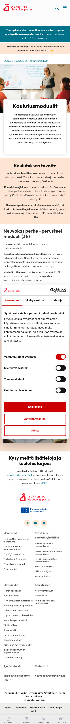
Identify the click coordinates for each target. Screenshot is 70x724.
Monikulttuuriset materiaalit (18, 600)
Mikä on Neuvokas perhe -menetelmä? (17, 540)
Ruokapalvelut (42, 576)
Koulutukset (20, 60)
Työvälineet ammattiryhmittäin (47, 535)
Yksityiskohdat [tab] (35, 300)
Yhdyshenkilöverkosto (14, 559)
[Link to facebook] (36, 523)
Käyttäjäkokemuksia (14, 554)
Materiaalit (10, 585)
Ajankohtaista (12, 666)
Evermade (40, 699)
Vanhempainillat (12, 639)
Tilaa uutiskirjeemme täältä (16, 678)
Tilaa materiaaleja (13, 657)
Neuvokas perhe (37, 707)
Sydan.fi (9, 707)
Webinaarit (41, 595)
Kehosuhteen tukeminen (15, 610)
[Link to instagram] (27, 523)
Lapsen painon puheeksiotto (18, 615)
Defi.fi (33, 711)
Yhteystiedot (10, 568)
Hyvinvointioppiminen (14, 635)
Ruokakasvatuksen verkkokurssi (45, 602)
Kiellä (35, 430)
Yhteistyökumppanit (14, 564)
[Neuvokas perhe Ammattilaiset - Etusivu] (35, 497)
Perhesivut (41, 666)
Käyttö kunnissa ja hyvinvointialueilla (12, 548)
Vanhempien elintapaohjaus (18, 605)
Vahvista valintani (35, 418)
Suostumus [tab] (12, 300)
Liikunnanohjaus (43, 571)
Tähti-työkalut (10, 625)
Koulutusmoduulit (44, 590)
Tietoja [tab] (58, 300)
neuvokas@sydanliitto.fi (20, 475)
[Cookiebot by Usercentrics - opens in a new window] (50, 290)
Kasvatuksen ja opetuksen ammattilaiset (48, 552)
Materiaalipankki (12, 590)
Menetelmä (10, 533)
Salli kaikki (35, 406)
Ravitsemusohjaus (44, 566)
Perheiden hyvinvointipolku (17, 644)
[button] (56, 9)
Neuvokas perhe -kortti (15, 620)
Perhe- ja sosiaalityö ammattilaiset (46, 560)
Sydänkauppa (55, 707)
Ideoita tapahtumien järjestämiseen (14, 651)
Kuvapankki (9, 630)
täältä (44, 483)
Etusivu (7, 60)
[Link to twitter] (44, 523)
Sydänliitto (21, 707)
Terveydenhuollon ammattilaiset (44, 545)
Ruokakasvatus (11, 595)
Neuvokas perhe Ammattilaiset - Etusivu (28, 7)
